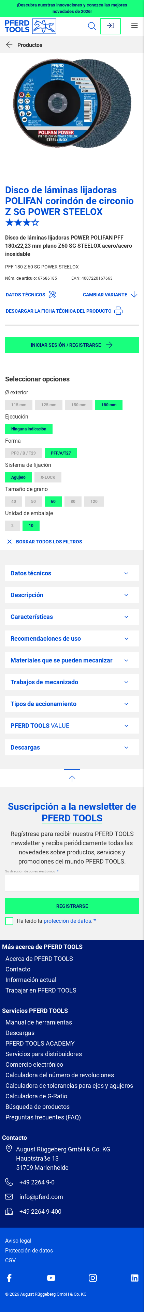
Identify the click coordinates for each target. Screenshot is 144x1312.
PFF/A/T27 (61, 453)
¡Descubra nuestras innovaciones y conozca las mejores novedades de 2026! (72, 8)
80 (73, 501)
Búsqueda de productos (37, 1106)
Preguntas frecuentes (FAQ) (43, 1117)
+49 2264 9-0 (30, 1182)
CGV (10, 1260)
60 (53, 501)
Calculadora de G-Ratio (36, 1096)
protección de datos (67, 921)
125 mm (48, 405)
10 (31, 525)
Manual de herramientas (38, 1022)
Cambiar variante (110, 294)
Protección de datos (29, 1250)
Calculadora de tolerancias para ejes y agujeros (69, 1085)
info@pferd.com (34, 1196)
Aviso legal (18, 1240)
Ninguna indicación (28, 429)
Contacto (17, 969)
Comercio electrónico (34, 1064)
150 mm (78, 405)
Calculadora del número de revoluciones (59, 1075)
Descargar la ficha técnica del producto (64, 311)
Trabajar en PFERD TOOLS (40, 990)
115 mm (18, 405)
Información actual (30, 979)
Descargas (19, 1032)
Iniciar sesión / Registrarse (72, 345)
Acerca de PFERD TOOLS (39, 958)
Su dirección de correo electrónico (30, 871)
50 (33, 501)
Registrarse (72, 906)
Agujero (18, 477)
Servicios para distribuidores (43, 1053)
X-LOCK (48, 477)
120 (94, 501)
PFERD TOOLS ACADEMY (40, 1043)
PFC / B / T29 (23, 453)
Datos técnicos (31, 294)
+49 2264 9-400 (33, 1211)
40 (13, 501)
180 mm (108, 405)
